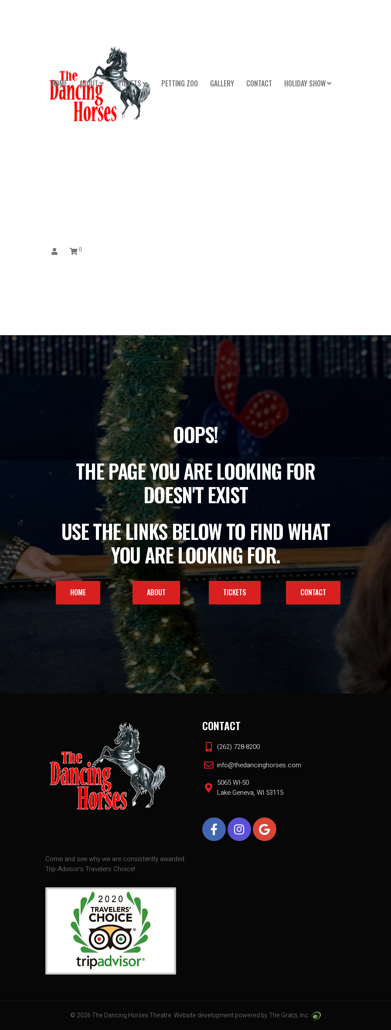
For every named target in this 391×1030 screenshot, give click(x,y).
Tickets (129, 83)
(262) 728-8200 (238, 747)
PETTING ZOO (179, 83)
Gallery (222, 83)
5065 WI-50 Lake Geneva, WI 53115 (250, 787)
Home (59, 83)
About (88, 83)
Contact (259, 83)
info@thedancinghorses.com (259, 765)
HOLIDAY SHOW (305, 83)
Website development (204, 1015)
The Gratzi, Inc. (295, 1015)
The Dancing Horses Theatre (131, 1015)
